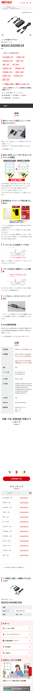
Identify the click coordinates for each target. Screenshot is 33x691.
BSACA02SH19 (24, 502)
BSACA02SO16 (24, 512)
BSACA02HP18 (24, 522)
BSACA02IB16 (24, 498)
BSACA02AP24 (24, 545)
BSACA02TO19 (24, 531)
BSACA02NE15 (24, 517)
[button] (16, 479)
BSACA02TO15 (24, 536)
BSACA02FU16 (24, 550)
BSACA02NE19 (24, 555)
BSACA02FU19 (24, 526)
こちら (19, 336)
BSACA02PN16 (24, 507)
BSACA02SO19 (24, 541)
